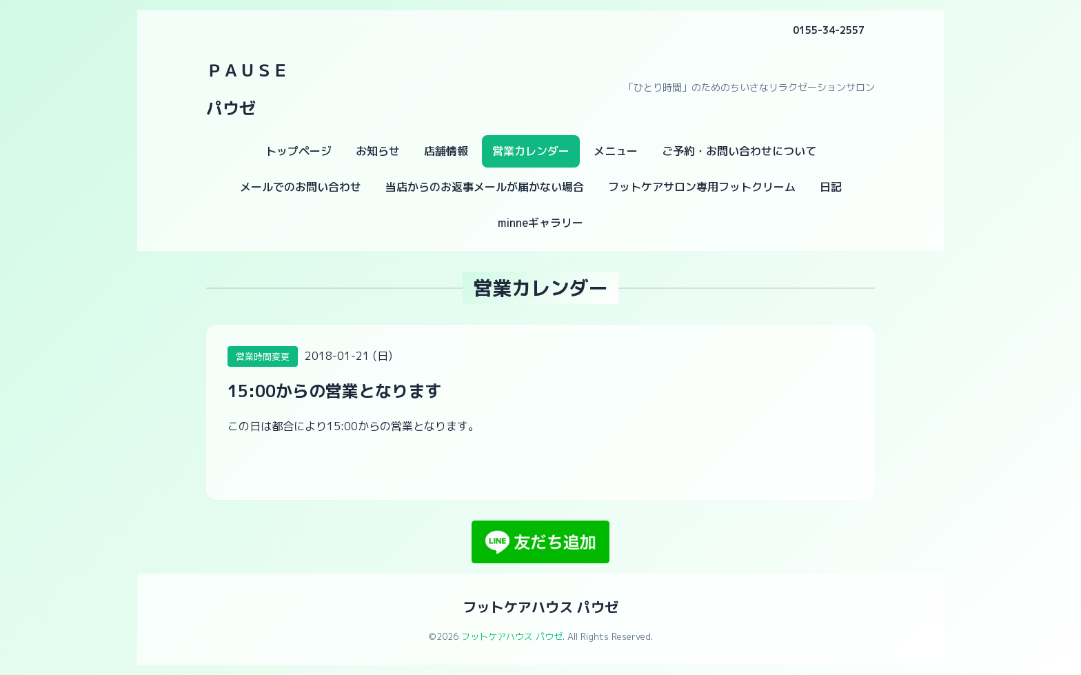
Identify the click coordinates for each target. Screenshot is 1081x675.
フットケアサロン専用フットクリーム (702, 186)
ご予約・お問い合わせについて (739, 151)
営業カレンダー (530, 151)
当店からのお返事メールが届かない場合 (484, 186)
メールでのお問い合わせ (300, 186)
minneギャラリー (540, 222)
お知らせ (378, 151)
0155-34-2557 (829, 30)
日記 (831, 186)
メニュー (616, 151)
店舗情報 (446, 151)
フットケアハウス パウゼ (540, 606)
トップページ (298, 151)
